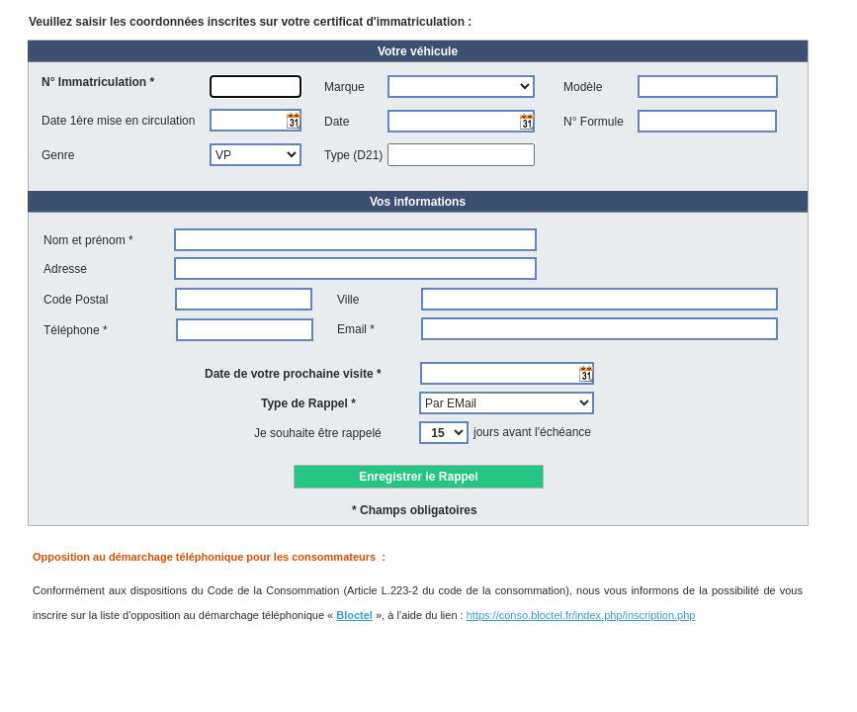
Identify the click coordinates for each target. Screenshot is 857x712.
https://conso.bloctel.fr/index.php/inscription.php (581, 615)
